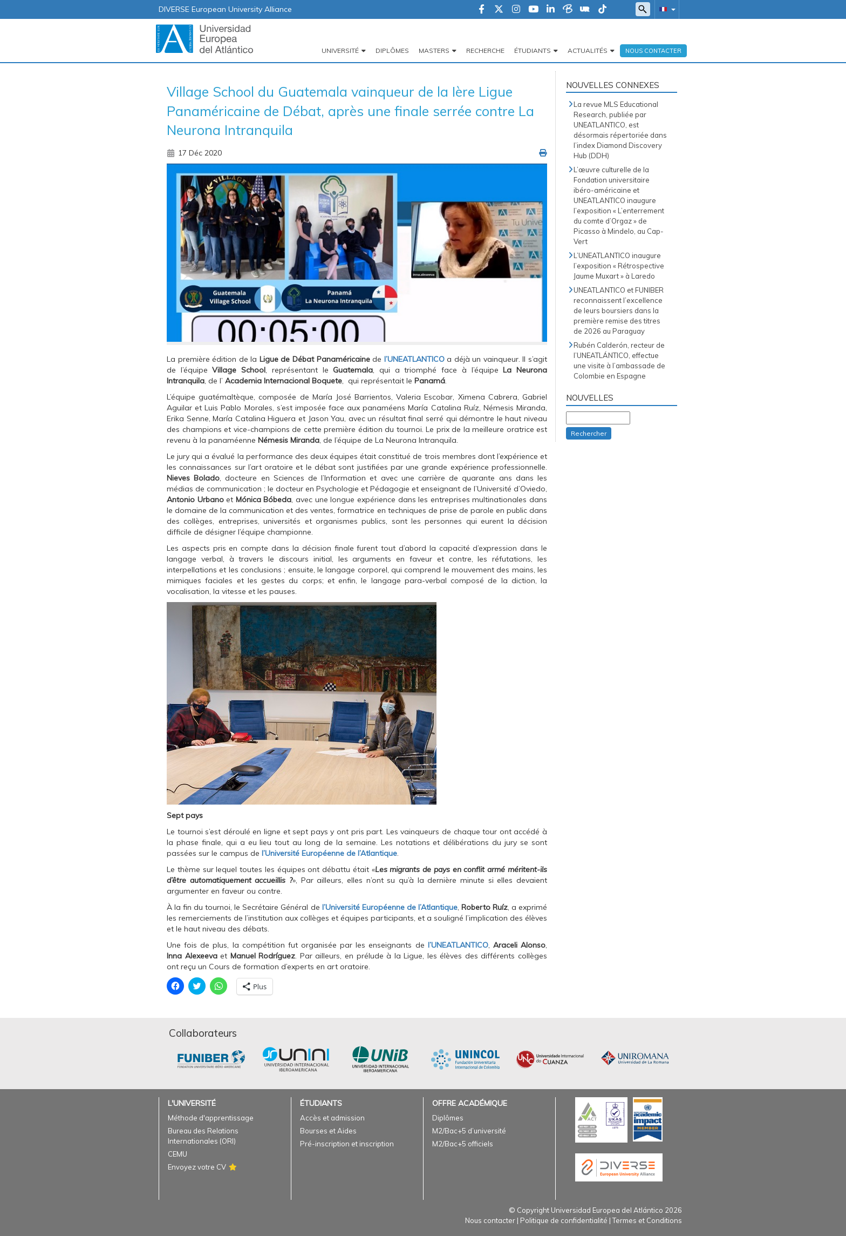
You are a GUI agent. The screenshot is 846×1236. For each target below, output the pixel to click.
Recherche (485, 50)
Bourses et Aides (328, 1130)
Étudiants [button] (532, 50)
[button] (665, 9)
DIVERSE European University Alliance (225, 9)
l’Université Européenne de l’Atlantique (329, 853)
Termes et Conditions (647, 1220)
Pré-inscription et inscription (347, 1143)
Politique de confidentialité (564, 1220)
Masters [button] (434, 50)
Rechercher (588, 433)
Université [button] (340, 50)
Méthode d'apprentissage (211, 1117)
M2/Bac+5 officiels (462, 1143)
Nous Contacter (653, 51)
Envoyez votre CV (197, 1167)
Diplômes (392, 50)
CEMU (177, 1154)
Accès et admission (332, 1117)
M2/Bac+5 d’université (469, 1130)
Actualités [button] (588, 50)
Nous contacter (490, 1220)
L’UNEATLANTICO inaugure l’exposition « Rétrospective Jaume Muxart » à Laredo (619, 265)
